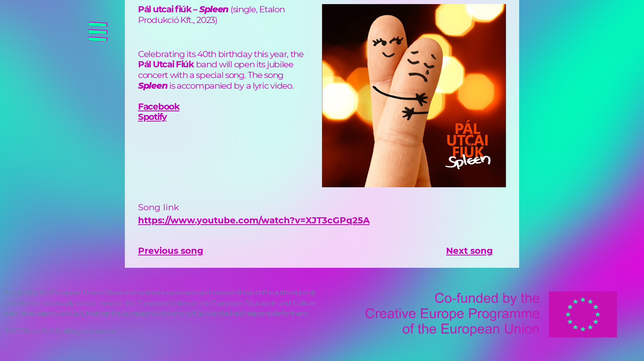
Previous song (170, 250)
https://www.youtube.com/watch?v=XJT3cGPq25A (254, 220)
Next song (469, 250)
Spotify (152, 116)
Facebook (158, 106)
